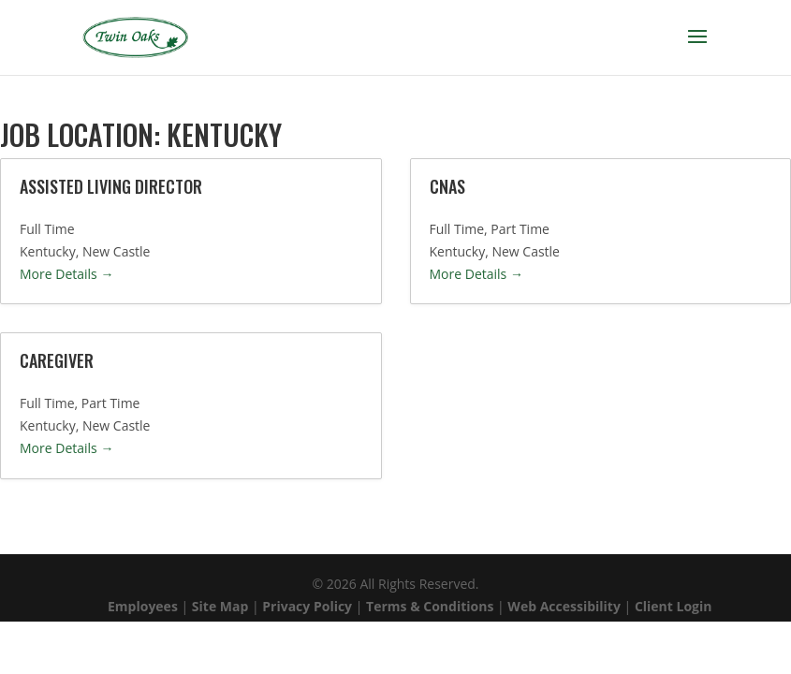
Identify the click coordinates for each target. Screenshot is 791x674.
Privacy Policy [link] (307, 606)
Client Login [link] (673, 606)
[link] (135, 36)
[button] (697, 48)
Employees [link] (143, 606)
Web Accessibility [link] (564, 606)
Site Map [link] (218, 606)
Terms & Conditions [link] (429, 606)
